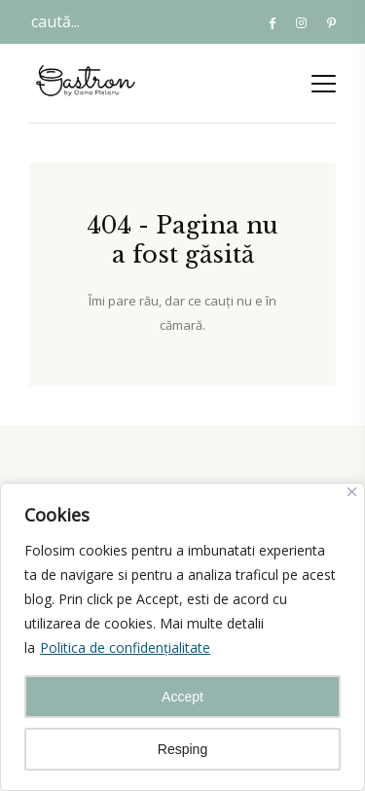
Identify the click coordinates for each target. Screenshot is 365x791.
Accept (182, 696)
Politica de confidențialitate (125, 647)
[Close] (351, 491)
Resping (182, 749)
